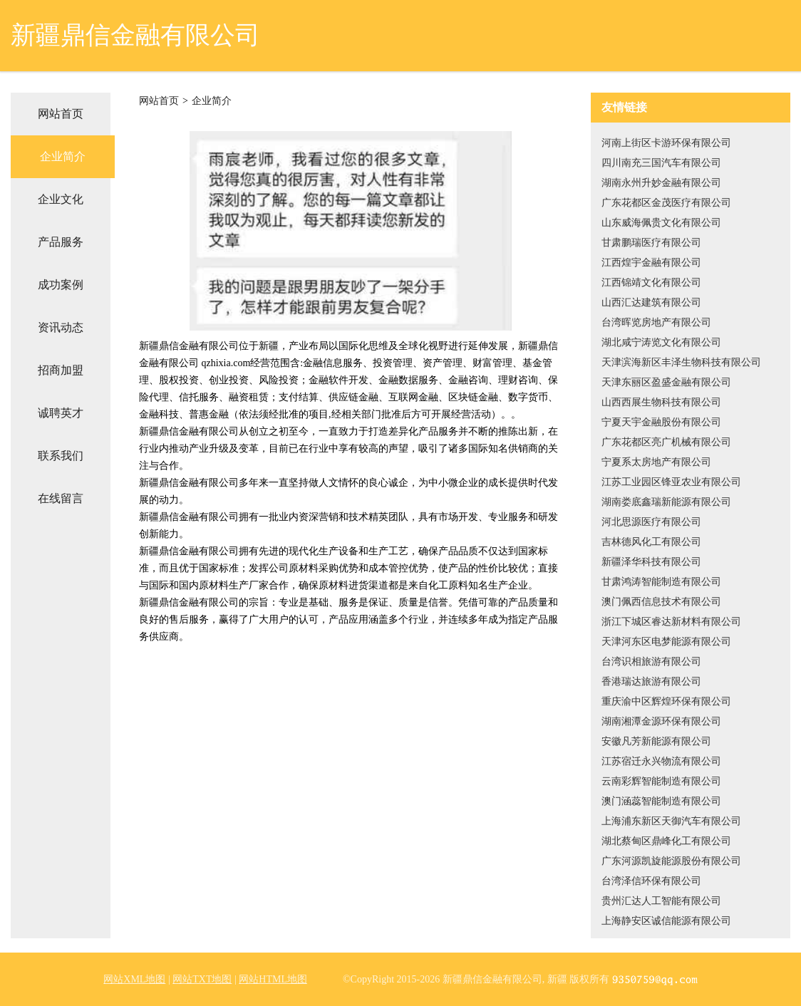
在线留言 (60, 498)
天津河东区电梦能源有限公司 (666, 641)
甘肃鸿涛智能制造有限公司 (661, 581)
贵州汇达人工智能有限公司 (661, 901)
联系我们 (60, 456)
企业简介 (63, 156)
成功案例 (60, 285)
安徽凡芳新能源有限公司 (656, 741)
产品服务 (60, 242)
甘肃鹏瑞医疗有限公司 (651, 242)
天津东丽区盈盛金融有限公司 (666, 382)
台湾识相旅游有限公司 (651, 661)
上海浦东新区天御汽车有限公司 (671, 821)
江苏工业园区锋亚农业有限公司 (671, 482)
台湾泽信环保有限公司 (651, 881)
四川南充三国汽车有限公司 (661, 162)
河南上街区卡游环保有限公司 (666, 143)
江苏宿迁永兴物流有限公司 (661, 761)
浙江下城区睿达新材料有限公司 (671, 621)
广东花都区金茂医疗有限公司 (666, 202)
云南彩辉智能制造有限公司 (661, 781)
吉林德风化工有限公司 (651, 541)
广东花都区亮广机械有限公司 (666, 442)
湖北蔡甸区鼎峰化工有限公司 (666, 841)
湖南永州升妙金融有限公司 (661, 182)
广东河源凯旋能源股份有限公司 (671, 861)
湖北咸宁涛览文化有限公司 (661, 342)
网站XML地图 (134, 979)
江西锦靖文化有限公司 (651, 282)
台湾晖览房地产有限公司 (656, 322)
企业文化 (60, 199)
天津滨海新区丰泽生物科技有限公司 (681, 362)
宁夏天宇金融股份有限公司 (661, 422)
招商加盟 (60, 370)
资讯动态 (60, 327)
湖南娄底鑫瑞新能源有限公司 (666, 502)
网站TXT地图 (202, 979)
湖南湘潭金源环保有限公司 (661, 721)
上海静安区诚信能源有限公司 (666, 921)
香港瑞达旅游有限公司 (651, 681)
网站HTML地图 (273, 979)
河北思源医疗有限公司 (651, 522)
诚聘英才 (60, 413)
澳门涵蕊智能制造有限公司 (661, 801)
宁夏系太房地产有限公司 (656, 462)
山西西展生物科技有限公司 (661, 402)
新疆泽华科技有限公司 (651, 561)
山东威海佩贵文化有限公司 (661, 222)
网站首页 (60, 114)
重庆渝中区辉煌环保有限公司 (666, 701)
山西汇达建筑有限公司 (651, 302)
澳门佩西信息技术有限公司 (661, 601)
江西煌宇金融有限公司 (651, 262)
